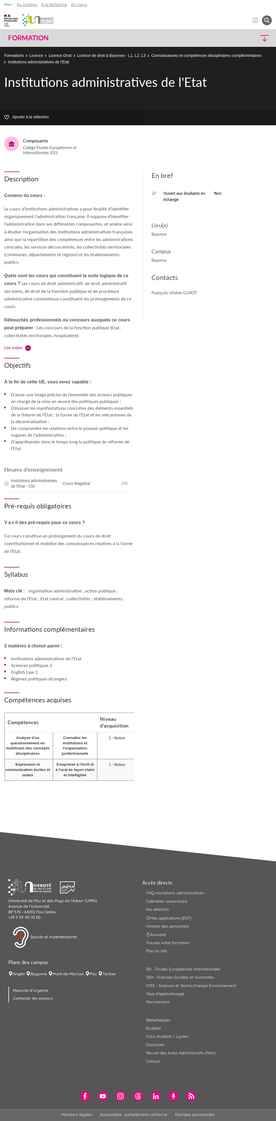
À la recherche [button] (54, 4)
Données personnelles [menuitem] (195, 1114)
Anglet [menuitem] (19, 973)
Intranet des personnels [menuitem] (167, 926)
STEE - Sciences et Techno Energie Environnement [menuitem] (191, 985)
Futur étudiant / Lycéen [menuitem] (167, 1036)
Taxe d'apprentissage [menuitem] (165, 993)
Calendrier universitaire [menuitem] (166, 901)
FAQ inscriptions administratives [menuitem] (175, 892)
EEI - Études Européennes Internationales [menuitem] (183, 969)
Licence (36, 55)
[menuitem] (85, 1096)
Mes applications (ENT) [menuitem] (168, 917)
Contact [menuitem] (153, 1061)
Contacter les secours (33, 998)
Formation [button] (28, 38)
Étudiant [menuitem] (153, 1028)
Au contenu (27, 4)
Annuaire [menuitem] (156, 934)
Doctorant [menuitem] (155, 1044)
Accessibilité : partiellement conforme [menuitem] (133, 1114)
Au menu (79, 4)
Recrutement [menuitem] (158, 1001)
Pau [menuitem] (93, 973)
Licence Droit (60, 55)
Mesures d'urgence (30, 990)
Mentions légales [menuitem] (76, 1114)
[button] (239, 38)
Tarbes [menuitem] (109, 973)
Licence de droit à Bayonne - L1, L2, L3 (111, 55)
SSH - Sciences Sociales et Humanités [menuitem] (180, 977)
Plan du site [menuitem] (156, 950)
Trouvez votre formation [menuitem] (167, 942)
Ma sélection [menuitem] (157, 909)
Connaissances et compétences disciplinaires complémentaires (206, 55)
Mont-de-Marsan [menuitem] (68, 973)
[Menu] (255, 20)
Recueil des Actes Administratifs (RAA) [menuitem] (180, 1052)
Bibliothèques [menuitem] (158, 1020)
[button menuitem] (267, 20)
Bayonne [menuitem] (39, 973)
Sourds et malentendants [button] (44, 937)
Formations (14, 55)
